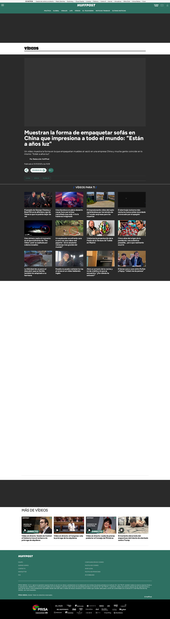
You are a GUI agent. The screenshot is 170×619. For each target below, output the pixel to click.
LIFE (71, 11)
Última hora (156, 5)
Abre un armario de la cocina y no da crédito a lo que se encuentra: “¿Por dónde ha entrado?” (100, 272)
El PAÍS (60, 606)
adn (115, 606)
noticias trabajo (103, 11)
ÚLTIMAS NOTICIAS (119, 11)
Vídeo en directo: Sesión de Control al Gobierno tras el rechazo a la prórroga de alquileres (36, 538)
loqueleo (108, 612)
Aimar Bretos (136, 1)
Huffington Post (63, 609)
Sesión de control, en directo (45, 1)
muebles (46, 178)
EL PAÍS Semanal (105, 609)
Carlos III (103, 1)
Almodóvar (117, 1)
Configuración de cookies (94, 562)
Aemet (110, 1)
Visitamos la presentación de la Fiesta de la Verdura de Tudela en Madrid (100, 240)
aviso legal (89, 568)
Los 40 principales (71, 606)
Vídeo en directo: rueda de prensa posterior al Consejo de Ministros (100, 537)
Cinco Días (90, 609)
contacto (21, 568)
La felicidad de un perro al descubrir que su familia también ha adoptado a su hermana (35, 272)
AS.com (108, 606)
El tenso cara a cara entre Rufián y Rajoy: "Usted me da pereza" (131, 270)
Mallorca (95, 1)
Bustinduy (70, 1)
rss (19, 575)
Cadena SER (101, 606)
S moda (99, 612)
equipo (20, 562)
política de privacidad (92, 571)
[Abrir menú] (2, 5)
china (27, 178)
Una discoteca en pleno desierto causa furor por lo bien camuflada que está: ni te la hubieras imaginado (69, 213)
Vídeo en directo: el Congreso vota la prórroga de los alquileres (68, 537)
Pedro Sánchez (60, 1)
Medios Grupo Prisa (41, 613)
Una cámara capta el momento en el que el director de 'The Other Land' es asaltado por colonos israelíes (37, 241)
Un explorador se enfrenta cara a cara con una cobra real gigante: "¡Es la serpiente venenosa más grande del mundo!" (69, 242)
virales (64, 11)
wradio (81, 609)
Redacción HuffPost (41, 159)
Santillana (80, 606)
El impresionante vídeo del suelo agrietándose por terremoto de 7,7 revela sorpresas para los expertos (100, 213)
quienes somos (23, 565)
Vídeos (31, 48)
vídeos (77, 11)
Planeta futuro (114, 609)
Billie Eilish (127, 1)
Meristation (118, 612)
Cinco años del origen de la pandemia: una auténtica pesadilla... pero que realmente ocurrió (131, 241)
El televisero (88, 11)
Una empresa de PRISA (41, 608)
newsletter (22, 571)
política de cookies (91, 565)
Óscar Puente (80, 1)
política (47, 11)
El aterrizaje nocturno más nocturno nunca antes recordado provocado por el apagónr (132, 212)
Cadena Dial (98, 609)
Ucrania (88, 1)
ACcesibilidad (89, 575)
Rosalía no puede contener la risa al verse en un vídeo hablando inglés (69, 271)
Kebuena (121, 609)
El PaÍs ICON (89, 612)
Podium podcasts (80, 612)
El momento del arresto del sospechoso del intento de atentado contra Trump (133, 538)
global (56, 11)
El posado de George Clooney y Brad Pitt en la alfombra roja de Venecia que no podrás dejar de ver (37, 213)
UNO (75, 609)
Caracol (123, 606)
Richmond (59, 612)
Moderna (69, 612)
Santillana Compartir (92, 606)
